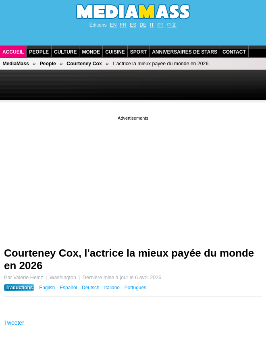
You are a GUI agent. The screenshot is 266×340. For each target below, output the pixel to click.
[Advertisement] (133, 178)
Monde (91, 52)
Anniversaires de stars (184, 52)
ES (133, 25)
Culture (65, 52)
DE (143, 25)
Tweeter (14, 322)
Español (68, 287)
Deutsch (91, 287)
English (47, 287)
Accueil (13, 52)
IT (152, 25)
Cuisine (115, 52)
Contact (234, 52)
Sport (138, 52)
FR (123, 25)
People (39, 52)
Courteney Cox (84, 63)
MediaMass (15, 63)
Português (135, 287)
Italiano (112, 287)
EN (113, 25)
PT (161, 25)
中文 (172, 25)
